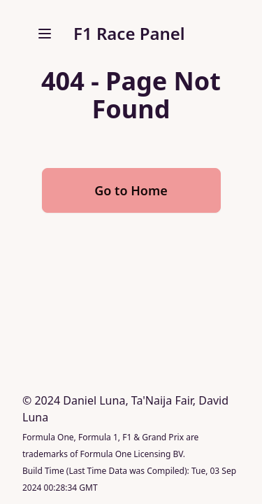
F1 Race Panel (129, 33)
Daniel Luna (94, 400)
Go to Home (130, 190)
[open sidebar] (44, 33)
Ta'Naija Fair (162, 400)
